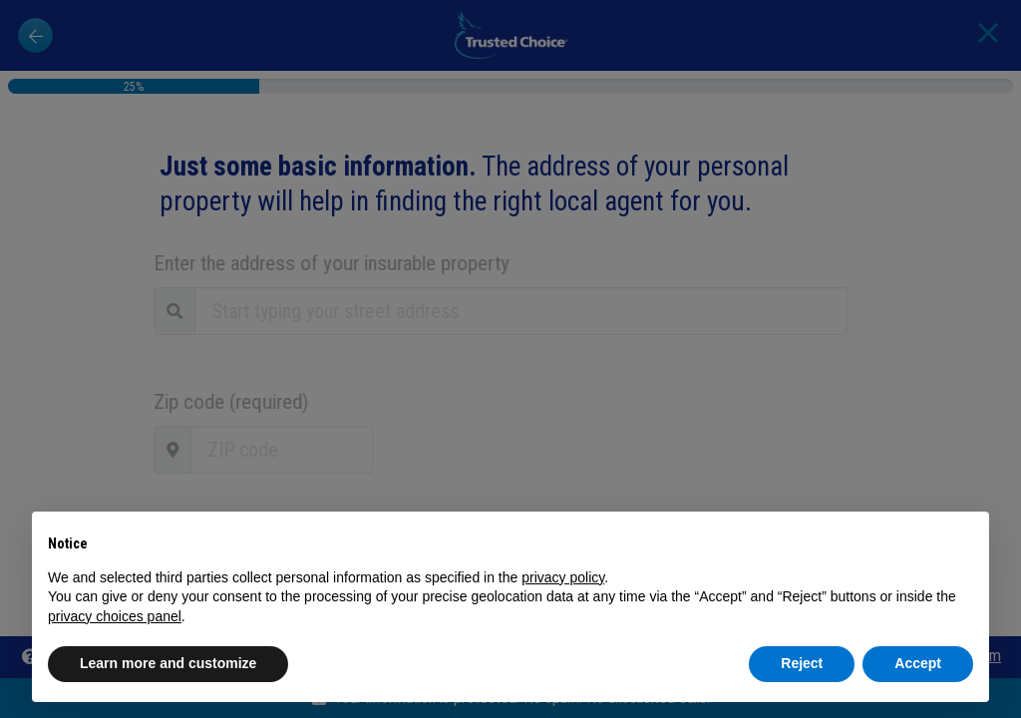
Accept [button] (917, 663)
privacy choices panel (114, 616)
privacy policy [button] (562, 577)
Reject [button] (802, 663)
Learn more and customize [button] (168, 663)
